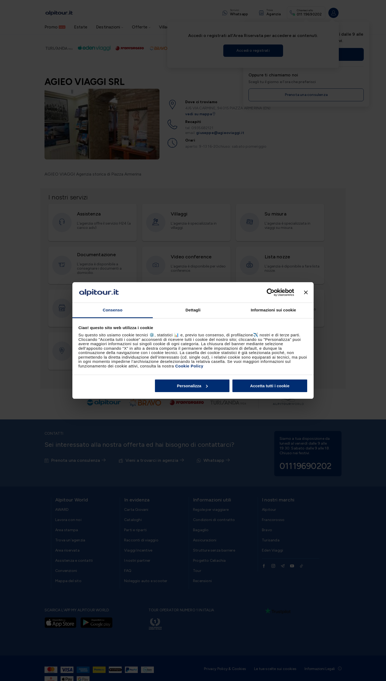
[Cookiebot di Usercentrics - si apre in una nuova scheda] (270, 292)
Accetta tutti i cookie (270, 386)
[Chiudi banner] (306, 292)
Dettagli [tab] (193, 310)
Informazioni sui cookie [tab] (273, 310)
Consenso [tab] (112, 310)
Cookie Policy (189, 366)
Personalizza (192, 386)
